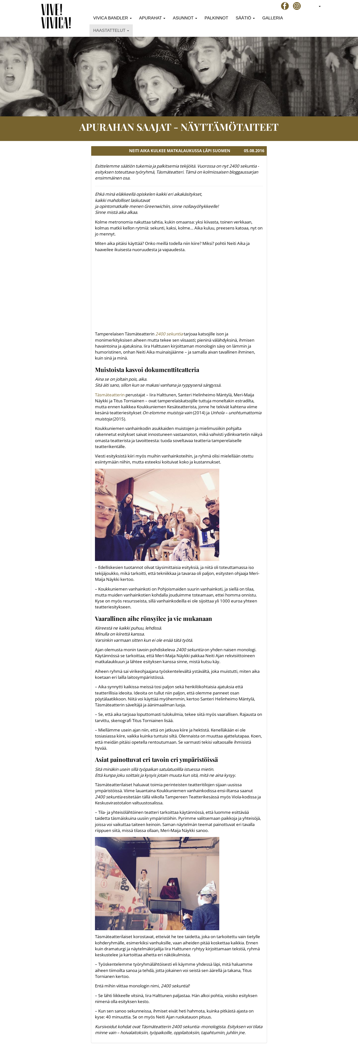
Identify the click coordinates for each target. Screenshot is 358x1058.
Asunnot (185, 18)
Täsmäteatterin (110, 395)
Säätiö (245, 18)
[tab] (179, 151)
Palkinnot (216, 18)
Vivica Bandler (112, 18)
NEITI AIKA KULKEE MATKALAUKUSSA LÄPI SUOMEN (179, 150)
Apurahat (152, 18)
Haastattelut (111, 30)
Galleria (272, 18)
